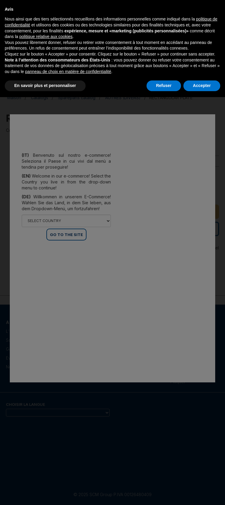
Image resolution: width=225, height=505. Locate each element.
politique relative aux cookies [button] (46, 36)
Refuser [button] (163, 85)
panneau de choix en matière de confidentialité (68, 71)
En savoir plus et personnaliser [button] (45, 85)
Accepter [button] (202, 85)
